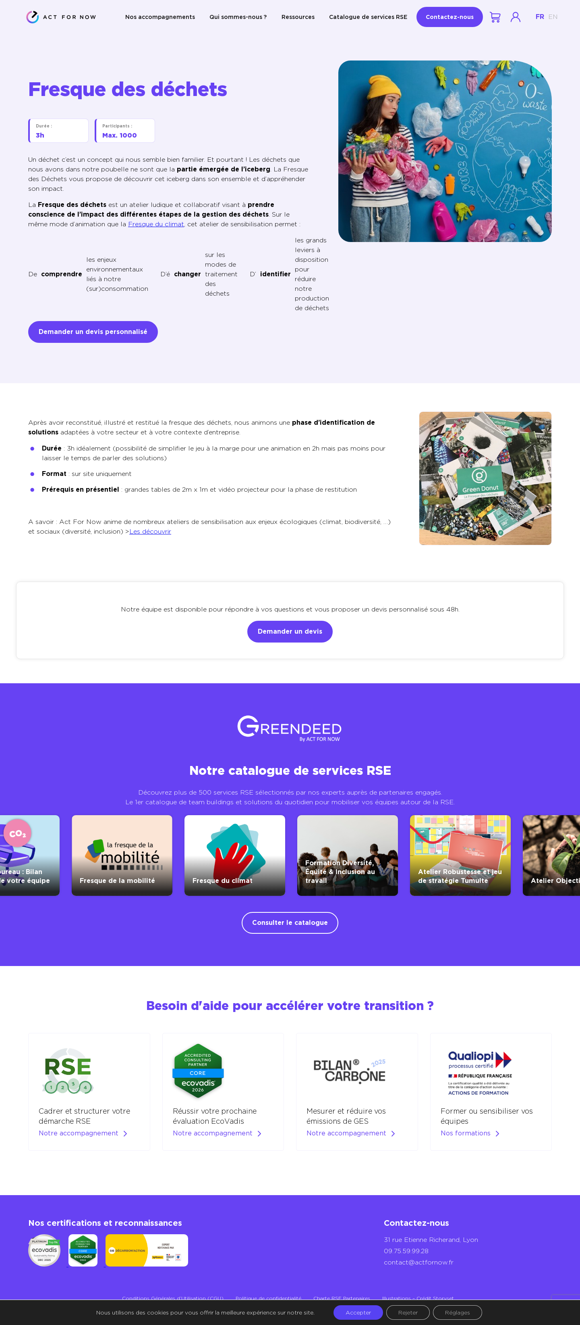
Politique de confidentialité (268, 1298)
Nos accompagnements (160, 17)
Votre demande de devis (495, 17)
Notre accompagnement (78, 1133)
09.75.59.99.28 (406, 1251)
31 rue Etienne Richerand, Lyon (431, 1240)
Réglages (457, 1312)
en (553, 17)
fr (540, 17)
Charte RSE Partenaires (341, 1298)
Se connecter (515, 17)
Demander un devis (290, 631)
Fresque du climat (156, 224)
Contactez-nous (450, 17)
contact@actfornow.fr (419, 1262)
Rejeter (408, 1312)
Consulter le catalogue (290, 922)
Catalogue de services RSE (368, 17)
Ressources (298, 17)
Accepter (358, 1312)
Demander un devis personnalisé (93, 332)
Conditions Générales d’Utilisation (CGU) (173, 1298)
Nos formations (466, 1133)
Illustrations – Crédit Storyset (418, 1298)
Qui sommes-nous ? (238, 17)
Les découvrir (150, 531)
